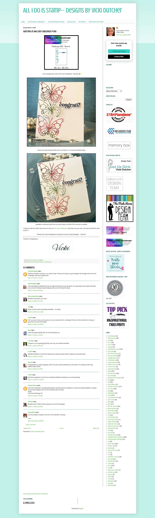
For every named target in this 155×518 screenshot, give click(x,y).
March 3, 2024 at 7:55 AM (35, 301)
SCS (109, 430)
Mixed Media (111, 410)
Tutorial (110, 463)
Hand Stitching (112, 384)
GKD (109, 380)
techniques (111, 481)
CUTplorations (112, 360)
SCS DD (110, 432)
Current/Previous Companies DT (36, 22)
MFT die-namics (112, 406)
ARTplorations (112, 338)
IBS (109, 391)
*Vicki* (30, 375)
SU (108, 441)
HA (108, 382)
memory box (111, 472)
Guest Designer (48, 262)
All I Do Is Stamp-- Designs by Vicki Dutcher (72, 10)
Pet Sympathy (112, 417)
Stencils (110, 448)
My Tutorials (82, 22)
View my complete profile (123, 35)
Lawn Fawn (111, 399)
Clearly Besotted (112, 362)
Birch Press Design (113, 353)
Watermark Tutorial (113, 470)
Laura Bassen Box (113, 397)
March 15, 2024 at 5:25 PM (35, 421)
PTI (109, 415)
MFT (109, 404)
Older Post (96, 428)
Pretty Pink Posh (112, 424)
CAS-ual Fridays (112, 356)
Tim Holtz (110, 459)
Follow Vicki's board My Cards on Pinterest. (35, 494)
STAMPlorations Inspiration (115, 437)
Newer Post (27, 428)
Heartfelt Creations (113, 386)
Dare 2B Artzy (112, 373)
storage (110, 479)
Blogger (81, 508)
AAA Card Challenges (60, 228)
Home (23, 22)
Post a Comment (30, 424)
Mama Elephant (112, 408)
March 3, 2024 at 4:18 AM (35, 290)
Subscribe (119, 57)
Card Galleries (71, 22)
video (109, 483)
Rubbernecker (112, 428)
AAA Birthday (111, 336)
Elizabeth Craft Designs (114, 377)
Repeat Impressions (113, 426)
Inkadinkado (111, 393)
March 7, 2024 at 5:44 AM (35, 406)
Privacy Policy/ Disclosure (96, 22)
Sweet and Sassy (113, 450)
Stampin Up (111, 446)
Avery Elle (110, 351)
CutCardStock (112, 369)
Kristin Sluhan (32, 385)
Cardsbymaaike (33, 271)
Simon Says (111, 443)
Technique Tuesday (113, 457)
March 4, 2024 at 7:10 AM (35, 356)
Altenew (110, 347)
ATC (109, 340)
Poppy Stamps (112, 421)
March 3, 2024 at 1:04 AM (35, 278)
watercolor (111, 485)
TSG (109, 454)
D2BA (109, 371)
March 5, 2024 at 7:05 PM (35, 396)
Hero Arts (110, 388)
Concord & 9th (112, 366)
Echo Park (111, 375)
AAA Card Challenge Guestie (35, 262)
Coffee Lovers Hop (113, 364)
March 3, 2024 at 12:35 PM (35, 324)
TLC (109, 452)
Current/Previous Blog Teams (56, 22)
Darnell (30, 362)
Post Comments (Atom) (37, 431)
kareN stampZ (32, 283)
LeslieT (30, 351)
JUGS (109, 395)
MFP (109, 402)
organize (110, 474)
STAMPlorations (112, 435)
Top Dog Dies (111, 461)
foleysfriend (31, 412)
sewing (110, 476)
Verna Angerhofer (33, 296)
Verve (109, 465)
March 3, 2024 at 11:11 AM (35, 312)
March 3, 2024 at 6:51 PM (35, 346)
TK (29, 307)
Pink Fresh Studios (113, 419)
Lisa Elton (31, 341)
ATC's (109, 342)
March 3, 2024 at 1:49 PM (35, 335)
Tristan (30, 317)
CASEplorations (112, 358)
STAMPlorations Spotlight (115, 439)
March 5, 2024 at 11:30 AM (35, 379)
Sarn (29, 330)
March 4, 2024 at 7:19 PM (35, 369)
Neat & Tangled (112, 413)
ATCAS (110, 345)
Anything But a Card (113, 349)
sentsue (30, 401)
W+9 (109, 468)
